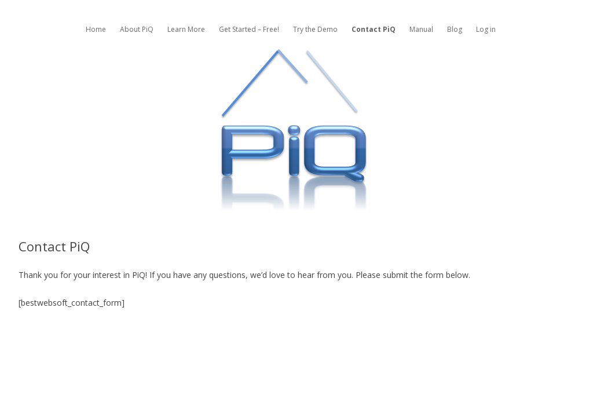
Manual (421, 29)
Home (96, 29)
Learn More (186, 29)
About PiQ (136, 29)
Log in (486, 29)
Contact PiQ (374, 29)
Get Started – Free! (249, 29)
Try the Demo (315, 29)
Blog (454, 29)
